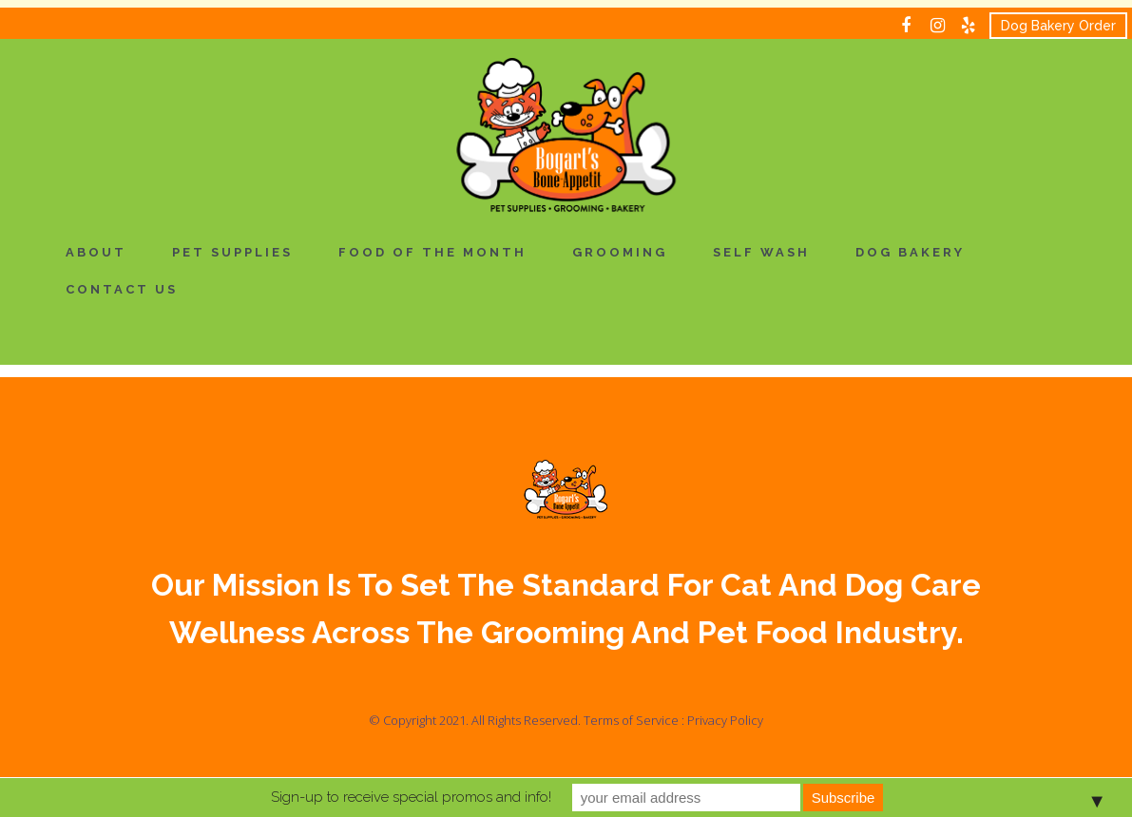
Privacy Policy (725, 720)
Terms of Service (631, 720)
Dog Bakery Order (1058, 25)
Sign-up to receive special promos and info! (411, 797)
